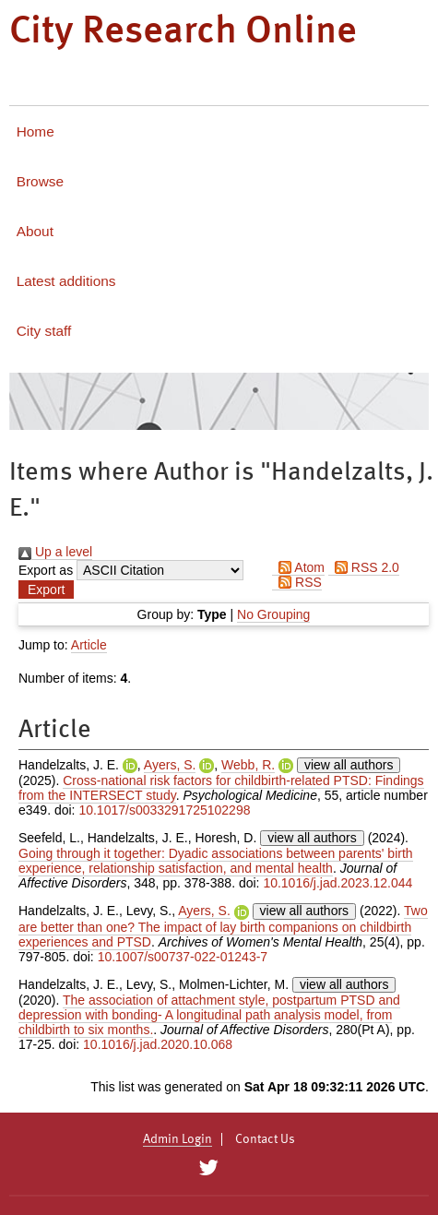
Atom (298, 567)
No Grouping (273, 614)
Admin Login (177, 1139)
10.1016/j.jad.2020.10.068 (157, 1044)
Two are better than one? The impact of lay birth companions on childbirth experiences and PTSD (223, 925)
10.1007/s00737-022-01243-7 (183, 956)
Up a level (55, 551)
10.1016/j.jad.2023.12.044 (337, 883)
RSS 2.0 (363, 567)
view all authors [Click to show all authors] (349, 764)
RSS (297, 582)
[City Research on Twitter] (209, 1168)
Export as (45, 570)
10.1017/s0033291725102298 (164, 810)
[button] (46, 589)
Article (89, 644)
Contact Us (265, 1139)
